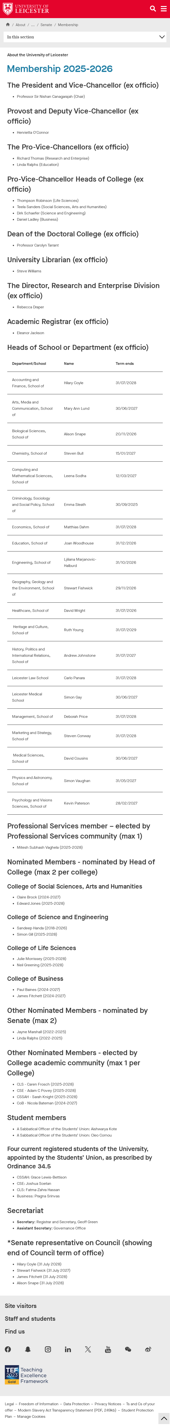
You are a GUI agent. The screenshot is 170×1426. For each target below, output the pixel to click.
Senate (46, 24)
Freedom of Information (38, 1403)
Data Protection (77, 1403)
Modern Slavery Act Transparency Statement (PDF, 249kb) (67, 1410)
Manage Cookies (31, 1416)
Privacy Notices (108, 1403)
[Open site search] (153, 9)
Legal (9, 1403)
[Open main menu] (164, 9)
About (20, 24)
